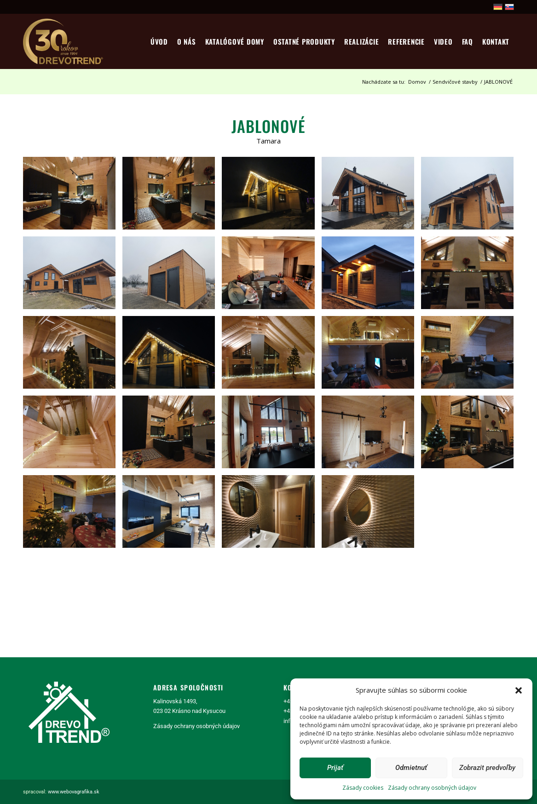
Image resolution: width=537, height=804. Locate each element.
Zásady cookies (362, 788)
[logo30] (64, 41)
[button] (518, 690)
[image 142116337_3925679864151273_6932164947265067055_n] (172, 435)
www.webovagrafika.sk (73, 792)
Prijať (335, 768)
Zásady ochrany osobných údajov (432, 788)
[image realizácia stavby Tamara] (72, 196)
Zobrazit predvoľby (487, 768)
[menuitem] (159, 41)
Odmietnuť (411, 768)
